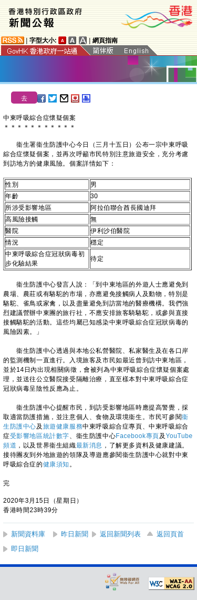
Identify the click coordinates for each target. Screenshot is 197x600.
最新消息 (89, 445)
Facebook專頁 (137, 436)
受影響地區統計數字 (39, 436)
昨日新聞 (74, 534)
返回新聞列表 (120, 534)
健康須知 (56, 464)
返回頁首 (170, 534)
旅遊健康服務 (63, 426)
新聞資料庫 (28, 534)
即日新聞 (24, 549)
